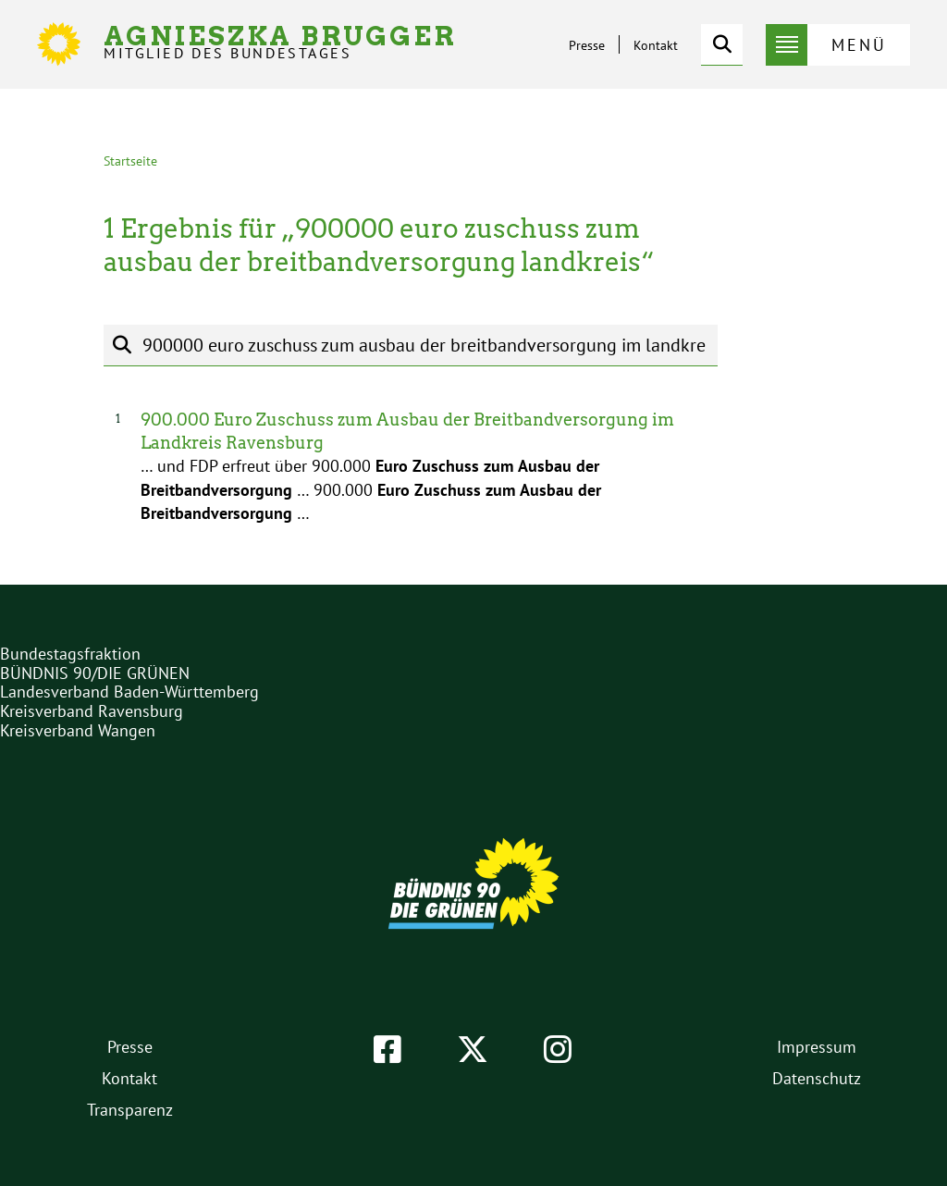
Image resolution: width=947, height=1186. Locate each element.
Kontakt (655, 45)
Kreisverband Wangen (77, 730)
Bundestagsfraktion (70, 653)
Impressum (816, 1046)
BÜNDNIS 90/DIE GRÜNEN (95, 673)
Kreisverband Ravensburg (91, 711)
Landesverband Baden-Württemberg (129, 691)
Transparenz (130, 1109)
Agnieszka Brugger (280, 42)
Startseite (130, 161)
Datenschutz (816, 1078)
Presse (587, 45)
